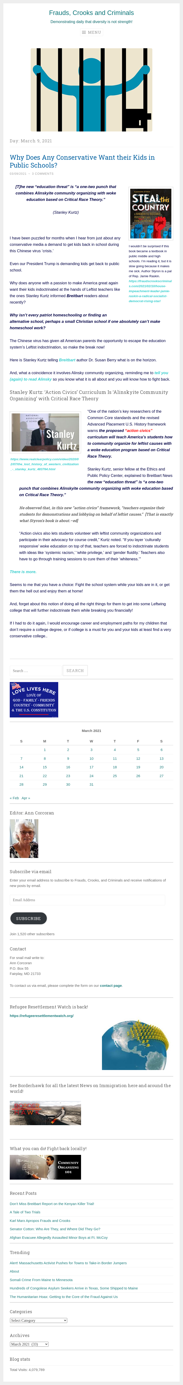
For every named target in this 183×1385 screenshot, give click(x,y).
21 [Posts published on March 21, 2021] (21, 776)
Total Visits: (19, 1370)
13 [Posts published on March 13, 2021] (162, 758)
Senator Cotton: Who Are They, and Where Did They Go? (55, 1229)
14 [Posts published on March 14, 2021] (21, 767)
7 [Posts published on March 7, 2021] (21, 758)
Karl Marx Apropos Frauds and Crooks (40, 1221)
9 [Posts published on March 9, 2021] (68, 758)
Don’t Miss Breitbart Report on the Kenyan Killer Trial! (52, 1204)
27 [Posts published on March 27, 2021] (162, 776)
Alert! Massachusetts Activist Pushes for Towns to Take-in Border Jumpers (68, 1263)
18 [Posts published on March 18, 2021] (115, 767)
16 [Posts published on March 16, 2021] (68, 767)
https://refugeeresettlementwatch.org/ (41, 1016)
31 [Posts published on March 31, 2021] (92, 784)
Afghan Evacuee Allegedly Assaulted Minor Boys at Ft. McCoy (59, 1237)
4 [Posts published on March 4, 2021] (115, 750)
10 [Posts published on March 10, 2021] (92, 758)
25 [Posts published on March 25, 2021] (115, 776)
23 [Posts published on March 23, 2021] (68, 776)
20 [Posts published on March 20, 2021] (162, 767)
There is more (22, 572)
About (14, 1271)
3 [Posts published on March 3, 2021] (91, 750)
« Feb (14, 798)
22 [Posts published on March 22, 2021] (45, 776)
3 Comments (43, 173)
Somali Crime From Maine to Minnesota (41, 1280)
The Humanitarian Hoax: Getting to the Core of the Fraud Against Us (64, 1297)
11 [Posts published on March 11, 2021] (115, 758)
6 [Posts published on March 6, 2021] (162, 750)
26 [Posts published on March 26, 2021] (138, 776)
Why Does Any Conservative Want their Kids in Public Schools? (82, 161)
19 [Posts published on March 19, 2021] (138, 767)
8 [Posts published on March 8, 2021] (45, 758)
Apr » (26, 798)
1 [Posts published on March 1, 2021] (45, 750)
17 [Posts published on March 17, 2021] (92, 767)
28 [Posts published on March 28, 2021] (21, 784)
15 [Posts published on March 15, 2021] (45, 767)
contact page (111, 985)
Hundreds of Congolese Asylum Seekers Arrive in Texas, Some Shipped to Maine (74, 1288)
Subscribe (28, 918)
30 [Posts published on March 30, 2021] (68, 784)
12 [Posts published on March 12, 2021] (138, 758)
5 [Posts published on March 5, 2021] (138, 750)
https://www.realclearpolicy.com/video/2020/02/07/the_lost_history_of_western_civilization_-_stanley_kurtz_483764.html (44, 464)
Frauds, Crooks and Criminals (91, 12)
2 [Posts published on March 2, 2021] (68, 750)
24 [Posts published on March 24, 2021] (92, 776)
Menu (91, 32)
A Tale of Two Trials (25, 1212)
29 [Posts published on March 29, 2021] (45, 784)
